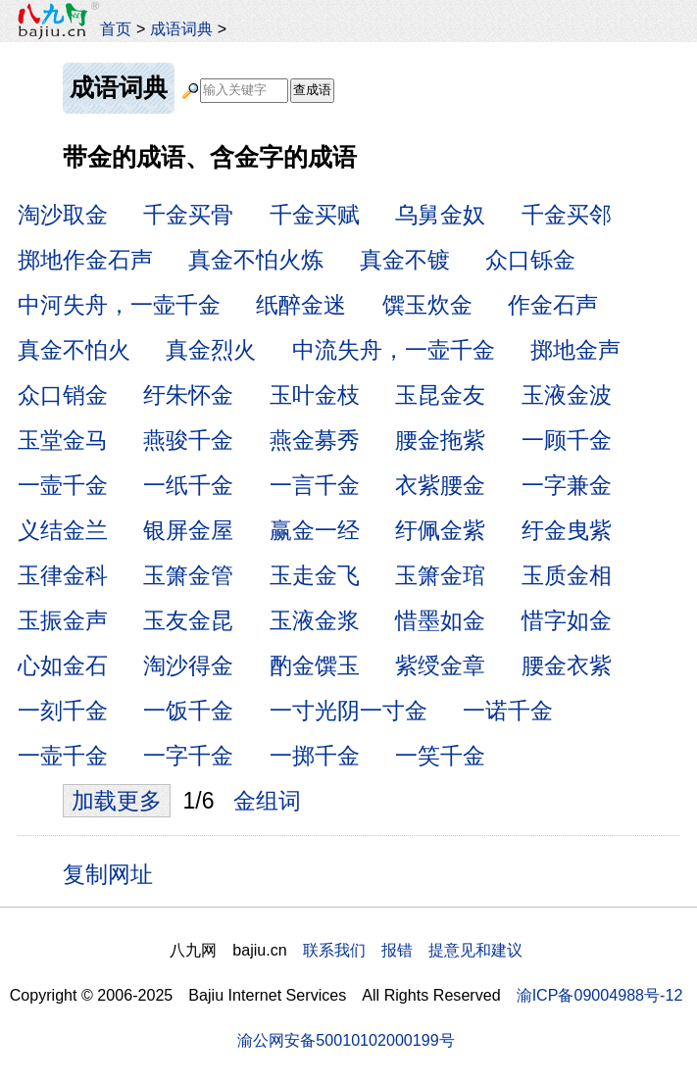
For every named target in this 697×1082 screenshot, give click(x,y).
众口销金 (63, 395)
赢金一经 (315, 530)
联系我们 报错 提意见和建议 (413, 950)
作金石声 (553, 305)
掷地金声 (575, 350)
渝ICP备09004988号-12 (600, 995)
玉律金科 (63, 575)
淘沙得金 (188, 665)
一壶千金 (63, 755)
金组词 (267, 800)
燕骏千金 (188, 440)
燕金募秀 (315, 440)
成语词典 (181, 28)
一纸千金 (188, 485)
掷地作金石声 (85, 259)
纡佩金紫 (440, 530)
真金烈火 (211, 350)
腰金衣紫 (567, 665)
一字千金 (188, 755)
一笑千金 (440, 755)
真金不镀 (405, 259)
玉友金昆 (188, 620)
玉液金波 (567, 395)
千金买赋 (315, 214)
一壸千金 (63, 485)
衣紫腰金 (440, 485)
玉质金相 (567, 575)
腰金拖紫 (440, 440)
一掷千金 (315, 755)
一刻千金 (63, 710)
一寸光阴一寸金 (348, 710)
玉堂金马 (63, 440)
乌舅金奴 (440, 214)
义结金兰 (63, 530)
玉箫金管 (188, 575)
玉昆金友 (440, 395)
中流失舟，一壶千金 (393, 350)
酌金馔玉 (315, 665)
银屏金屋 (188, 530)
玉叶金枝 (315, 395)
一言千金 (315, 485)
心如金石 (63, 665)
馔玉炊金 (427, 305)
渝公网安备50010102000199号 (345, 1040)
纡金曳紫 (567, 530)
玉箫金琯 (440, 575)
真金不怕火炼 (256, 259)
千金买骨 (188, 214)
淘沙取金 (63, 214)
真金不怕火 (74, 350)
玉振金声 (63, 620)
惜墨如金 (440, 620)
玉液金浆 (315, 620)
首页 (115, 28)
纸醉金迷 (301, 305)
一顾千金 (567, 440)
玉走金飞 (315, 575)
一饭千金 (188, 710)
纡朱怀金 (188, 395)
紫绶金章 (440, 665)
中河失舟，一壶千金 (119, 305)
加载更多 (117, 800)
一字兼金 (567, 485)
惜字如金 (567, 620)
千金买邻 (567, 214)
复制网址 (115, 873)
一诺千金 (508, 710)
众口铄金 (530, 259)
